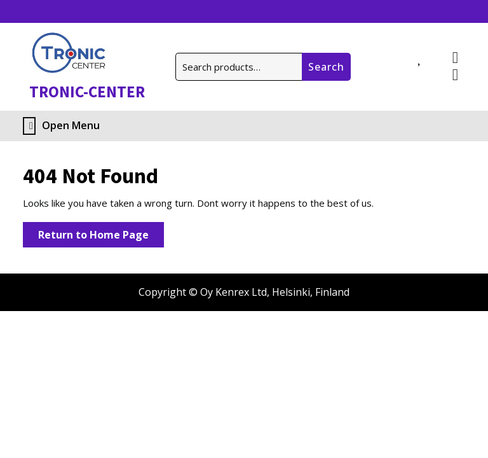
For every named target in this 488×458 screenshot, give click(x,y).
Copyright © (168, 292)
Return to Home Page (101, 236)
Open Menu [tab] (61, 126)
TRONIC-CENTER (87, 91)
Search (326, 67)
